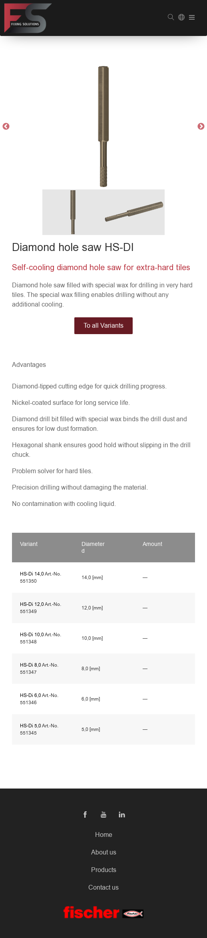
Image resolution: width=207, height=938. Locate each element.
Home (103, 834)
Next (201, 127)
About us (103, 852)
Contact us (103, 887)
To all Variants (103, 325)
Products (103, 870)
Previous (6, 127)
